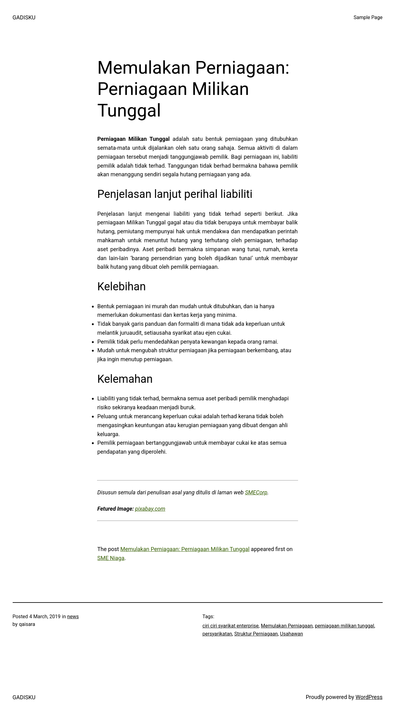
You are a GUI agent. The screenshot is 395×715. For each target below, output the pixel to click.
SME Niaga (111, 558)
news (73, 616)
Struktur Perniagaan (256, 634)
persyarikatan (217, 634)
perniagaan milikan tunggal (344, 626)
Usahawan (291, 634)
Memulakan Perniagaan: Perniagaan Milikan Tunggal (184, 549)
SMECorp (256, 492)
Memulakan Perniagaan (287, 626)
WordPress (369, 697)
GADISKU (24, 17)
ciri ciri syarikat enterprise (231, 626)
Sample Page (368, 17)
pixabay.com (150, 508)
